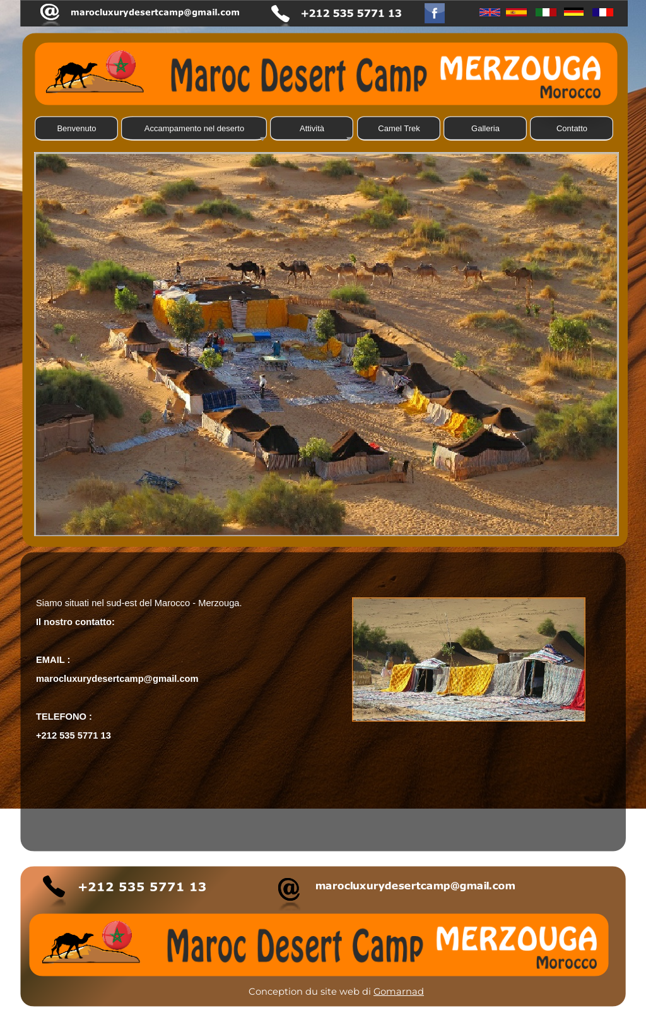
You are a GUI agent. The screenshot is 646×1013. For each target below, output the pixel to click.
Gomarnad (398, 991)
